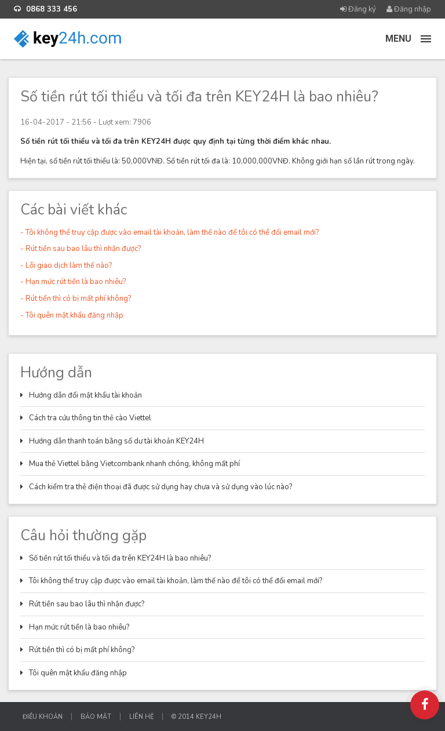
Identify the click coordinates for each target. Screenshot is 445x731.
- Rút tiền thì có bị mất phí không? (75, 298)
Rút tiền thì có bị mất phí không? (81, 650)
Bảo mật (96, 716)
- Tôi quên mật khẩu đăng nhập (71, 315)
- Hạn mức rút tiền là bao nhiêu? (73, 282)
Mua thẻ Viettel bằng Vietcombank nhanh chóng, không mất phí (134, 464)
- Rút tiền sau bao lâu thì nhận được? (80, 248)
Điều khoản (43, 716)
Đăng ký (358, 9)
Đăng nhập (408, 9)
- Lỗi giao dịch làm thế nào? (66, 265)
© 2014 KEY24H (196, 716)
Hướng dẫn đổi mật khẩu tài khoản (85, 395)
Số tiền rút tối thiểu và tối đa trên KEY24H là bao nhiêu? (120, 558)
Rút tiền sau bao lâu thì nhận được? (86, 604)
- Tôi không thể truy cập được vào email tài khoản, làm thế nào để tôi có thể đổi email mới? (169, 232)
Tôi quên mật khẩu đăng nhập (78, 673)
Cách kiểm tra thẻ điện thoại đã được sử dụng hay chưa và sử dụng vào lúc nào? (160, 487)
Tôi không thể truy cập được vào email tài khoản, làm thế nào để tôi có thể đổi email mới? (175, 581)
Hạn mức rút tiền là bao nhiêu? (79, 627)
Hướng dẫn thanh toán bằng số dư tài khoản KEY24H (116, 441)
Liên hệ (141, 716)
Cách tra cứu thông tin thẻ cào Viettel (90, 418)
